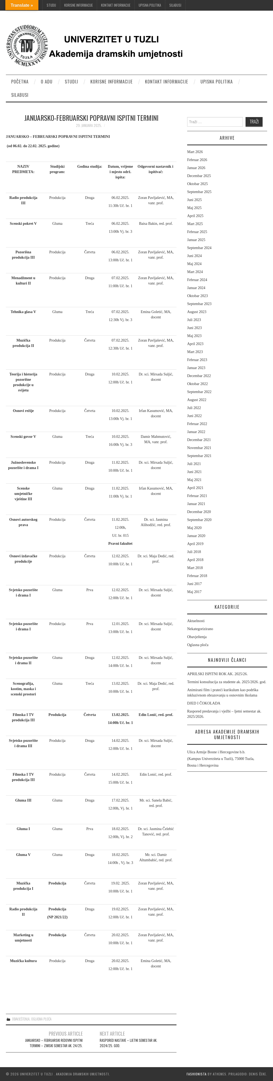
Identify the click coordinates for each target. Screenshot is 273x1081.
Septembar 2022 (199, 392)
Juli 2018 (194, 552)
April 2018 (195, 560)
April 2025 (195, 216)
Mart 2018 (195, 568)
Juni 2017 (194, 584)
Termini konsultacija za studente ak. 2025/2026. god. (226, 682)
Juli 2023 (194, 320)
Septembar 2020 (199, 520)
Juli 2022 (194, 408)
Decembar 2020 (199, 512)
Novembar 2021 (199, 448)
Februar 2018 (197, 576)
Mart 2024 (195, 272)
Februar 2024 (197, 280)
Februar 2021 (197, 496)
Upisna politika (150, 5)
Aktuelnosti (195, 621)
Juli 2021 (194, 464)
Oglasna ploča (41, 1019)
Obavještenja (21, 1019)
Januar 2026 (196, 168)
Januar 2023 (196, 368)
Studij (51, 5)
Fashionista (197, 1073)
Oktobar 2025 (197, 184)
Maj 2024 (194, 264)
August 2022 (196, 400)
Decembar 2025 (199, 176)
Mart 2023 (195, 352)
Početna (20, 81)
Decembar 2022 (199, 376)
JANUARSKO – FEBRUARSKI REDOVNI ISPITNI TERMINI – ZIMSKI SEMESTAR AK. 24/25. (54, 1043)
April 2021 (195, 488)
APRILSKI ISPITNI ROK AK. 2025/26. (217, 674)
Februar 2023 (197, 360)
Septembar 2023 (199, 304)
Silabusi (175, 5)
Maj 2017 (194, 592)
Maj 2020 (194, 528)
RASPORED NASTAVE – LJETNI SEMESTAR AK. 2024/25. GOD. (128, 1043)
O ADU (47, 81)
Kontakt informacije (115, 5)
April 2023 (195, 344)
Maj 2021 (194, 480)
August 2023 (196, 312)
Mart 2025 (195, 224)
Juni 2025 (194, 200)
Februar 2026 (197, 160)
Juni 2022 (194, 416)
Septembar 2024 (199, 248)
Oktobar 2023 (197, 296)
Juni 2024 (194, 256)
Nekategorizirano (200, 629)
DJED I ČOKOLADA (203, 703)
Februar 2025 (197, 232)
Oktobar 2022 (197, 384)
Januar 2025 (196, 240)
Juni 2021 (194, 472)
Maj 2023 (194, 336)
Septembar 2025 (199, 192)
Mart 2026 (195, 152)
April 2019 (195, 544)
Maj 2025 (194, 208)
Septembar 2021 (199, 456)
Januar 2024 (196, 288)
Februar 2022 (197, 424)
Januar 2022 (196, 432)
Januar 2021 (196, 504)
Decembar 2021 (199, 440)
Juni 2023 (194, 328)
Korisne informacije (78, 5)
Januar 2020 (196, 536)
